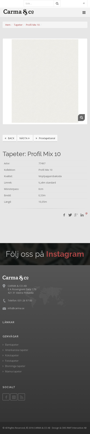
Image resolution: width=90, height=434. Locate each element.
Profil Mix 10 (33, 24)
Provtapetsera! (45, 138)
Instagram (65, 254)
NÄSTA (25, 138)
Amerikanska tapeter (16, 350)
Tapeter (18, 24)
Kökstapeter (12, 355)
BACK (9, 138)
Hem (7, 24)
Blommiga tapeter (15, 366)
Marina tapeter (13, 371)
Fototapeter (12, 360)
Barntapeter (12, 344)
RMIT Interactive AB (77, 427)
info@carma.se (16, 308)
